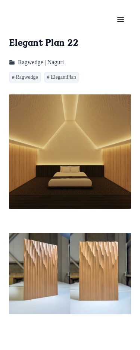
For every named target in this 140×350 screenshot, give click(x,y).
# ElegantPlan (61, 77)
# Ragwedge (25, 77)
